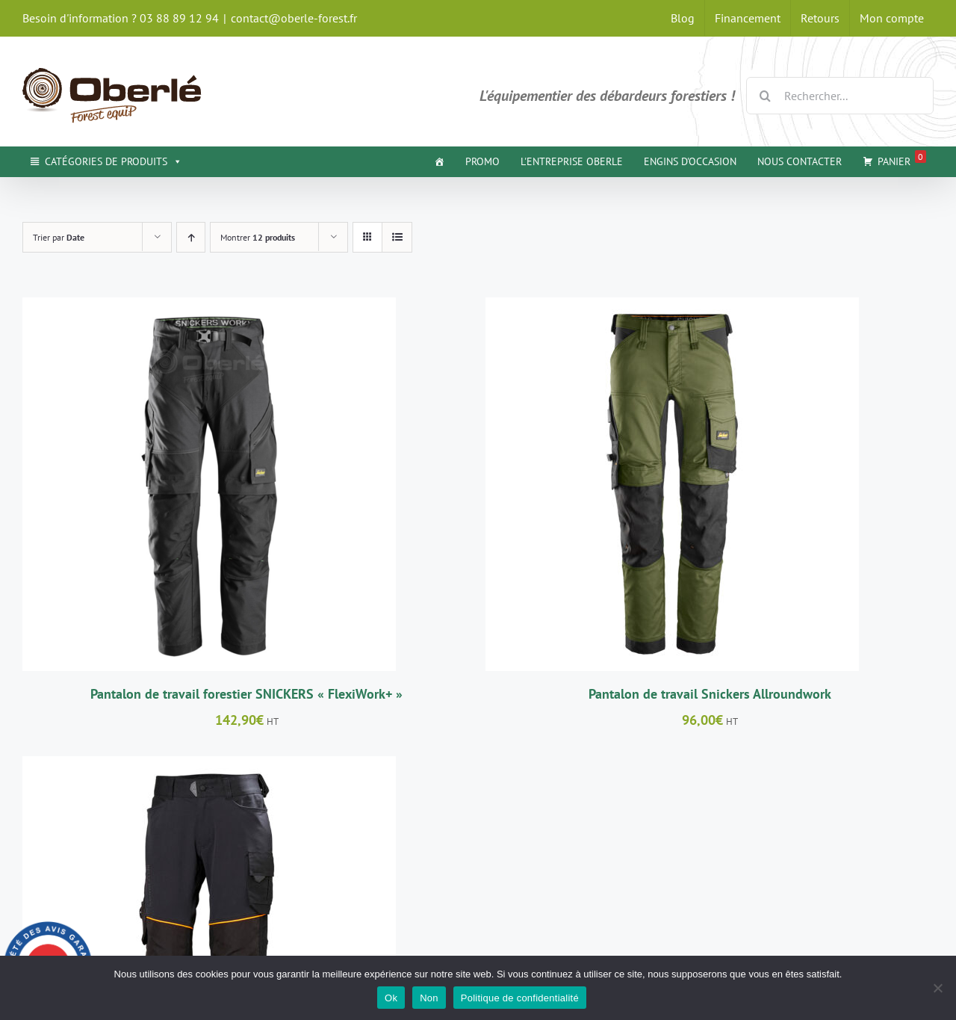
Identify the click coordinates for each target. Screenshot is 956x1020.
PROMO (482, 161)
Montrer (257, 237)
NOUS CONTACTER (799, 161)
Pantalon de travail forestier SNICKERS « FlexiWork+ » (246, 693)
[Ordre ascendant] (190, 237)
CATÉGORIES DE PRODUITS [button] (113, 161)
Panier (902, 159)
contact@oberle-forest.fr (294, 17)
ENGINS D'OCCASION (690, 161)
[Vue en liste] (397, 237)
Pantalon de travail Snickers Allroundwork (710, 693)
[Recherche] (764, 95)
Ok (391, 998)
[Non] (937, 987)
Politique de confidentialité (520, 998)
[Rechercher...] (840, 95)
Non (429, 998)
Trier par (58, 237)
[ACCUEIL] (439, 161)
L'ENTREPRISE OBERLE (572, 161)
